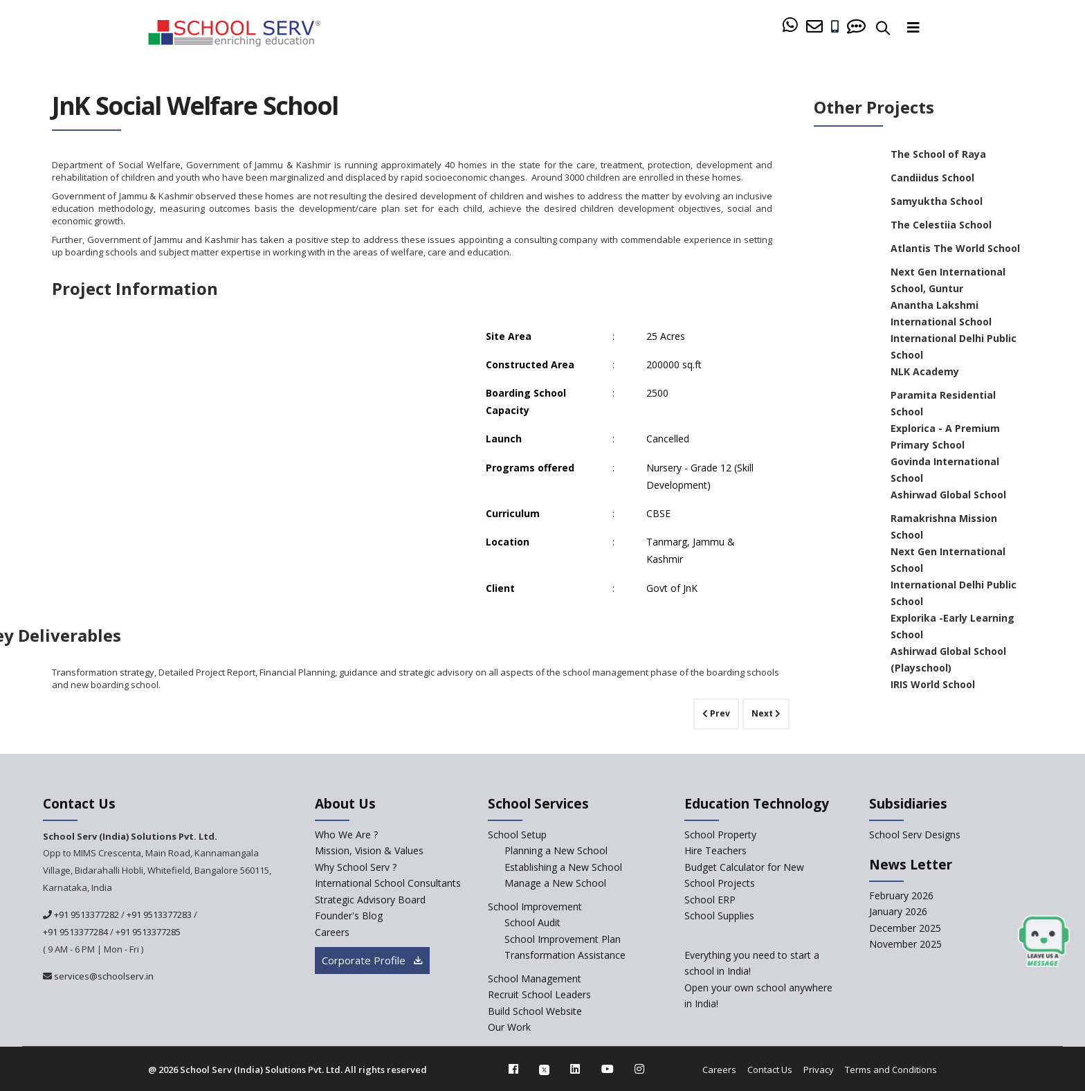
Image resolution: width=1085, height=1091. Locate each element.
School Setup (517, 834)
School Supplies (719, 915)
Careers (719, 1069)
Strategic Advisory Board (370, 899)
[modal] (1044, 941)
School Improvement (535, 906)
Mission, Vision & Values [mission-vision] (369, 850)
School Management (534, 978)
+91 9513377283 (159, 914)
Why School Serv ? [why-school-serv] (355, 867)
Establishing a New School (563, 867)
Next (766, 713)
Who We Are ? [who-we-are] (346, 834)
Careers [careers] (332, 932)
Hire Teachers (715, 850)
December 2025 (905, 928)
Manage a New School (555, 883)
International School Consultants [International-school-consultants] (388, 883)
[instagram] (639, 1068)
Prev (716, 713)
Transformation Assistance (565, 955)
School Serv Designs (914, 834)
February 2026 (901, 895)
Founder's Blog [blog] (349, 915)
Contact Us (769, 1069)
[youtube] (607, 1068)
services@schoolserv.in (103, 976)
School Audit (532, 922)
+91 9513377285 (148, 932)
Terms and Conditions (891, 1069)
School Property (720, 834)
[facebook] (513, 1068)
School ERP (710, 899)
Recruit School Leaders (539, 994)
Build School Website (535, 1011)
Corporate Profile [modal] (372, 960)
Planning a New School (556, 850)
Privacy (818, 1069)
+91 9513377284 (75, 932)
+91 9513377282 (85, 914)
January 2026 (898, 911)
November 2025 (905, 943)
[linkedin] (575, 1068)
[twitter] (544, 1068)
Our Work (509, 1027)
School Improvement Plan (562, 939)
